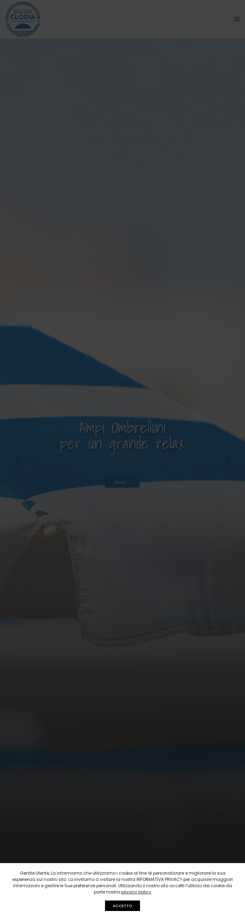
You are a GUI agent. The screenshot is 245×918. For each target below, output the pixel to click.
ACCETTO (122, 906)
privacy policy (136, 892)
